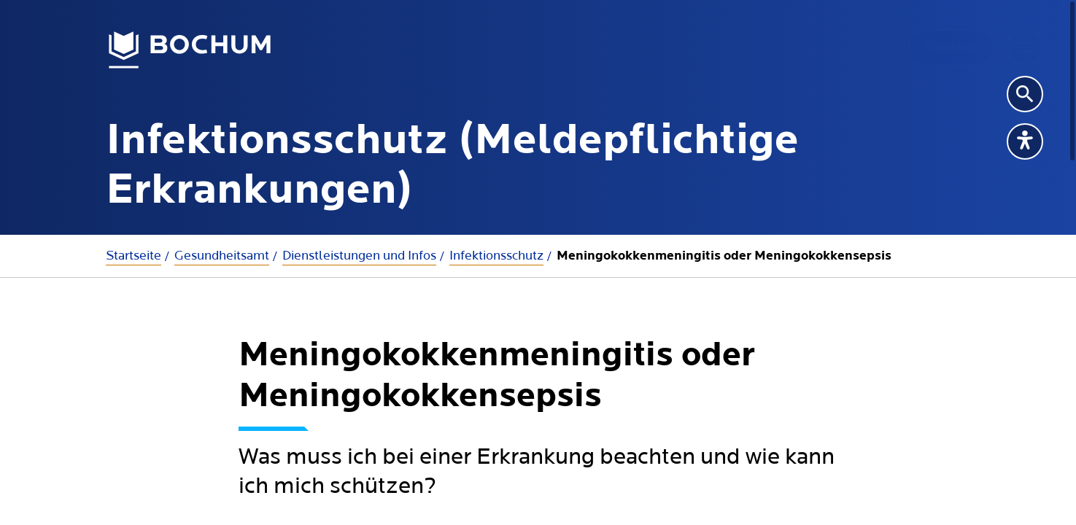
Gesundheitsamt (221, 255)
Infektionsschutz (496, 255)
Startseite (133, 255)
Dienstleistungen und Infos (359, 255)
